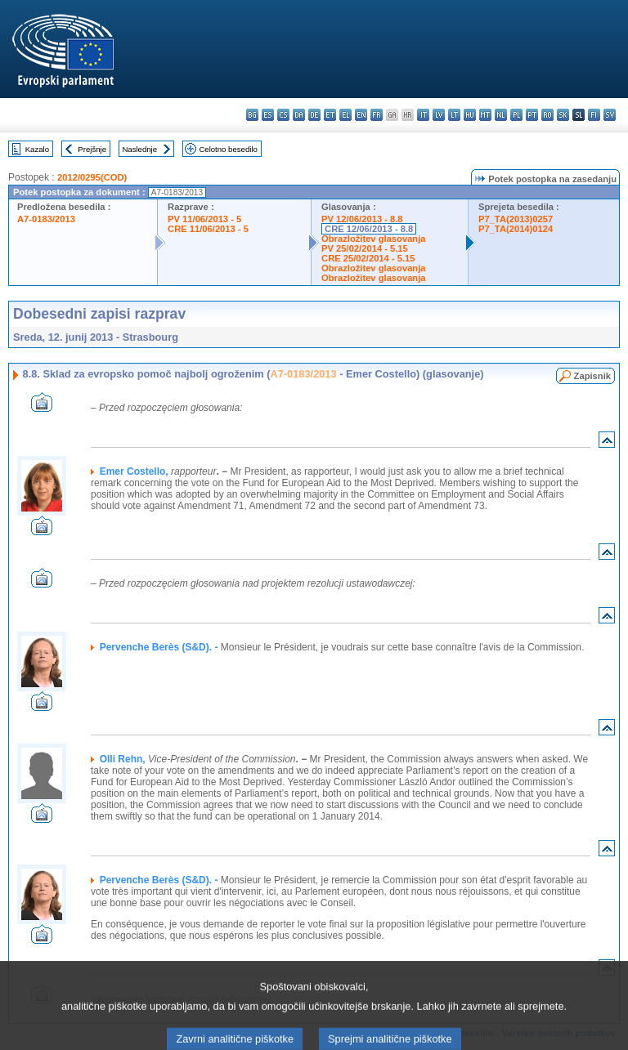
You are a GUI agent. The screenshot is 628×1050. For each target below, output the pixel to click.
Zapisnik (592, 376)
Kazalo (37, 149)
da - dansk (299, 115)
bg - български (252, 115)
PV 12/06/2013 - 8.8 (362, 219)
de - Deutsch (314, 115)
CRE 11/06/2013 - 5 (208, 229)
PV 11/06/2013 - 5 (204, 219)
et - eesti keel (330, 115)
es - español (268, 115)
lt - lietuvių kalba (454, 115)
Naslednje (139, 149)
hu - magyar (470, 115)
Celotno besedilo (228, 149)
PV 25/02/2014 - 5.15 (364, 248)
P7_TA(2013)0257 (515, 219)
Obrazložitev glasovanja (373, 239)
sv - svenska (609, 115)
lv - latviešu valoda (439, 115)
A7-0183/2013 (46, 219)
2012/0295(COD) (92, 177)
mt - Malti (485, 115)
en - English (361, 115)
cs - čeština (283, 115)
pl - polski (516, 115)
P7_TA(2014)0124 (515, 229)
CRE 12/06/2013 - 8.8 (369, 229)
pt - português (532, 115)
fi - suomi (594, 115)
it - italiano (423, 115)
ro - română (547, 115)
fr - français (376, 115)
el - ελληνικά (345, 115)
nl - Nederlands (501, 115)
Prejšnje (92, 149)
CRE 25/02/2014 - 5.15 (368, 258)
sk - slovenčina (563, 115)
